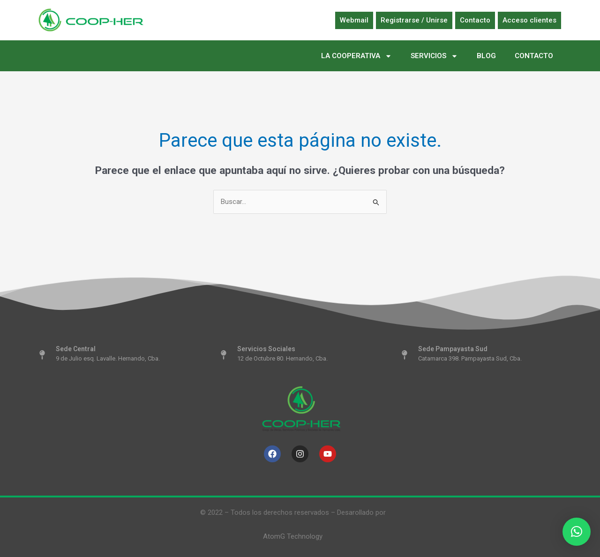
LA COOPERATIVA (356, 56)
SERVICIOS (434, 56)
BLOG (486, 56)
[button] (576, 532)
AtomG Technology (292, 536)
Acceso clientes (529, 20)
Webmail (354, 20)
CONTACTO (534, 56)
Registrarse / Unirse (414, 20)
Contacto (475, 20)
